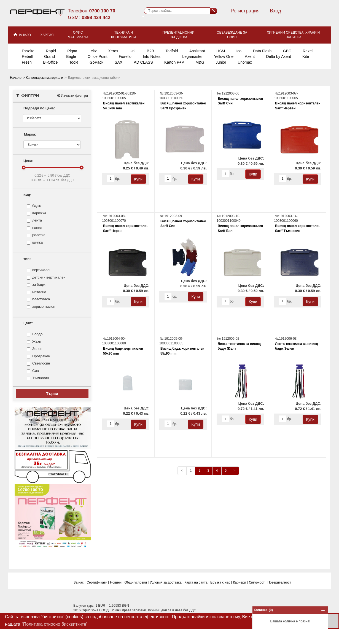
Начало (16, 78)
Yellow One (223, 56)
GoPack (96, 62)
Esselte (28, 51)
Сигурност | (258, 582)
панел (37, 228)
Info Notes (151, 56)
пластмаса (41, 299)
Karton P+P (174, 62)
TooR (73, 62)
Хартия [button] (46, 35)
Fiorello (125, 56)
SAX (118, 62)
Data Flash (262, 51)
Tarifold (171, 51)
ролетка (38, 235)
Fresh (27, 62)
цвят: (28, 323)
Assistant (197, 51)
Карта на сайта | (196, 582)
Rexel (308, 51)
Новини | (116, 582)
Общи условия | (137, 582)
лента (37, 220)
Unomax (245, 62)
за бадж (38, 284)
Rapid (51, 51)
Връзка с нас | (221, 582)
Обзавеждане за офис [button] (232, 35)
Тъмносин (40, 378)
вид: (27, 195)
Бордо (37, 334)
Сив (35, 371)
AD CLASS (143, 62)
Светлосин (41, 363)
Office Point (97, 56)
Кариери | (240, 582)
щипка (37, 242)
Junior (221, 62)
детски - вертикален (49, 277)
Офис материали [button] (78, 35)
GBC (287, 51)
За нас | (79, 582)
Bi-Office (50, 62)
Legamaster (192, 56)
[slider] (24, 167)
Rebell (27, 56)
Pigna (72, 51)
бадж (36, 206)
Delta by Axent (278, 56)
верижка (39, 213)
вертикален (41, 270)
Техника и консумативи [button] (123, 35)
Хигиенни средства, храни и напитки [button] (293, 35)
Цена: (28, 161)
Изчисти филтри (72, 95)
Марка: (30, 134)
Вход (275, 11)
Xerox (113, 51)
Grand (49, 56)
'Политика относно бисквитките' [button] (54, 624)
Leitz (92, 51)
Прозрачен (41, 356)
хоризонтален (43, 306)
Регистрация (245, 11)
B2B (150, 51)
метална (39, 292)
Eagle (71, 56)
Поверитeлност (279, 582)
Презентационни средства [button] (178, 35)
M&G (199, 62)
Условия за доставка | (166, 582)
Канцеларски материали (45, 78)
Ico (238, 51)
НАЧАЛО (22, 34)
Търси (52, 394)
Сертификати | (98, 582)
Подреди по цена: (39, 108)
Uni (132, 51)
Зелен (37, 349)
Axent (250, 56)
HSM (220, 51)
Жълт (37, 341)
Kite (305, 56)
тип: (27, 259)
